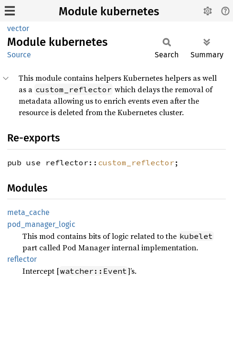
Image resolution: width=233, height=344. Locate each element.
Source (19, 54)
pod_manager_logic (41, 224)
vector (18, 28)
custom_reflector (136, 162)
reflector (22, 259)
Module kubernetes (109, 11)
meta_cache (28, 212)
